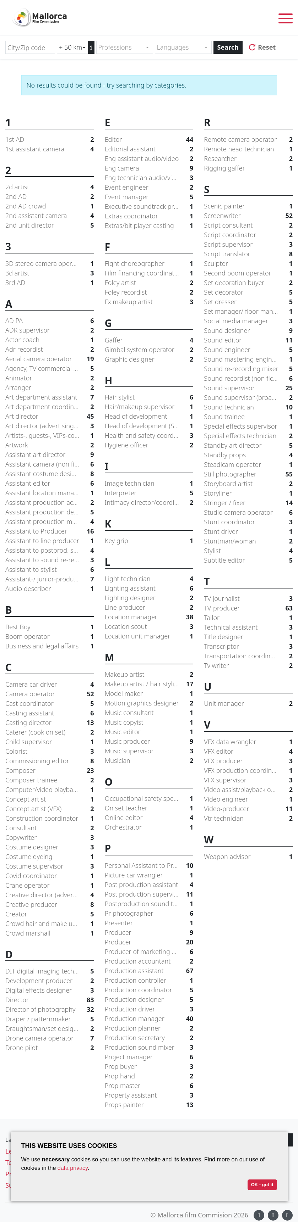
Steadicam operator (248, 464)
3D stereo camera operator (49, 263)
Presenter (149, 923)
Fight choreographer (149, 263)
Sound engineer (248, 350)
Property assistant (149, 1095)
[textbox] (121, 47)
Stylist (248, 551)
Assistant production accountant (49, 502)
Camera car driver (49, 684)
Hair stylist (149, 397)
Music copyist (149, 722)
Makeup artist (149, 674)
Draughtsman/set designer (49, 1028)
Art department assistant (49, 397)
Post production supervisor (149, 894)
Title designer (248, 637)
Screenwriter (248, 216)
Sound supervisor (248, 388)
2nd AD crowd (49, 206)
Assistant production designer (49, 512)
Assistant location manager (49, 493)
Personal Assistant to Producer (149, 865)
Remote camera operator (248, 139)
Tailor (248, 618)
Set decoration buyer (248, 283)
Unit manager (248, 703)
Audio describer (49, 588)
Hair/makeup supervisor (149, 407)
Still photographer (248, 474)
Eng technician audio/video (149, 178)
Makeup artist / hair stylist (149, 684)
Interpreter (149, 493)
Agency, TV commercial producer (49, 368)
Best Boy (49, 627)
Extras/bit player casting (149, 225)
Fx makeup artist (149, 302)
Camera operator (49, 694)
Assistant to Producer (49, 531)
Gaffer (149, 340)
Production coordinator (149, 990)
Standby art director (248, 445)
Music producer (149, 741)
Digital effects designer (49, 990)
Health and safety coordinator (149, 435)
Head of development (149, 416)
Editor (149, 139)
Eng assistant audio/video (149, 158)
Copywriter (49, 837)
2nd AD (49, 196)
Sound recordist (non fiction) (248, 378)
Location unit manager (149, 636)
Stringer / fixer (248, 503)
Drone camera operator (49, 1038)
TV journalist (248, 598)
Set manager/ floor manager (248, 311)
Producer (149, 932)
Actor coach (49, 340)
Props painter (149, 1105)
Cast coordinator (49, 703)
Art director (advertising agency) (49, 426)
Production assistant (149, 971)
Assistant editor (49, 483)
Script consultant (248, 225)
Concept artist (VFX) (49, 809)
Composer (49, 770)
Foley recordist (149, 292)
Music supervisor (149, 751)
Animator (49, 378)
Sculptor (248, 263)
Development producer (49, 981)
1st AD (49, 139)
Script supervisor (248, 244)
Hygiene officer (149, 445)
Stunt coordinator (248, 522)
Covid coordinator (49, 876)
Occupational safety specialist (149, 798)
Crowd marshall (49, 933)
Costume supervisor (49, 866)
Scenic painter (248, 206)
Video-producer (248, 809)
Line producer (149, 607)
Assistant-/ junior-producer (49, 579)
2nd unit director (49, 225)
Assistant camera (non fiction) (49, 464)
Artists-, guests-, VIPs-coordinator (49, 435)
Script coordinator (248, 235)
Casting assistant (49, 713)
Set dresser (248, 302)
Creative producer (49, 904)
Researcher (248, 158)
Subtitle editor (248, 560)
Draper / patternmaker (49, 1019)
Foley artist (149, 283)
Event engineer (149, 187)
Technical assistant (248, 627)
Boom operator (49, 636)
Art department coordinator (49, 407)
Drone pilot (49, 1048)
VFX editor (248, 751)
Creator (49, 914)
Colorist (49, 751)
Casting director (49, 722)
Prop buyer (149, 1066)
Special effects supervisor (248, 426)
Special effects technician (248, 436)
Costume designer (49, 847)
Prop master (149, 1085)
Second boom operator (248, 273)
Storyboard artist (248, 484)
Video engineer (248, 799)
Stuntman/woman (248, 541)
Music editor (149, 732)
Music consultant (149, 713)
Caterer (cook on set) (49, 732)
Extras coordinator (149, 216)
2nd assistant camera (49, 216)
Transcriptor (248, 646)
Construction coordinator (49, 818)
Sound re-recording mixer (248, 369)
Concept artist (49, 799)
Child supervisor (49, 742)
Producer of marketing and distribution (149, 951)
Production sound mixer (149, 1047)
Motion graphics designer (149, 703)
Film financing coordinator (149, 273)
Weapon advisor (248, 856)
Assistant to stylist (49, 569)
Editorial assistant (149, 149)
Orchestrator (149, 827)
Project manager (149, 1057)
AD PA (49, 320)
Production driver (149, 1009)
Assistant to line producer (49, 541)
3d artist (49, 273)
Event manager (149, 197)
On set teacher (149, 808)
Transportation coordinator (248, 656)
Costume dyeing (49, 856)
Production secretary (149, 1038)
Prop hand (149, 1076)
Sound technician (248, 407)
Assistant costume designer (49, 474)
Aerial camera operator (49, 359)
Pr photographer (149, 913)
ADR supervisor (49, 330)
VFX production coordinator (248, 770)
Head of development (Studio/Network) (149, 426)
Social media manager (248, 321)
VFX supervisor (248, 780)
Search (228, 47)
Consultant (49, 828)
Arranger (49, 387)
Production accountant (149, 961)
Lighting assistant (149, 588)
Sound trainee (248, 417)
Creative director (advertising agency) (49, 895)
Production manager (149, 1018)
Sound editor (248, 340)
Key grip (149, 541)
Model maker (149, 693)
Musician (149, 760)
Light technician (149, 579)
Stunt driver (248, 531)
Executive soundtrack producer (149, 206)
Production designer (149, 999)
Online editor (149, 817)
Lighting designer (149, 598)
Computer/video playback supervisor (49, 789)
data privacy (73, 1168)
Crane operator (49, 885)
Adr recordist (49, 349)
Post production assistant (149, 884)
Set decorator (248, 292)
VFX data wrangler (248, 742)
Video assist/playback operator (248, 789)
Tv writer (248, 665)
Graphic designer (149, 359)
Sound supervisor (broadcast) (248, 397)
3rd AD (49, 283)
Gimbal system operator (149, 350)
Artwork (49, 445)
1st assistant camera (49, 149)
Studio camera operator (248, 512)
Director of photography (49, 1009)
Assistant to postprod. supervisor (49, 550)
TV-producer (248, 608)
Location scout (149, 626)
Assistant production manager (49, 521)
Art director (49, 416)
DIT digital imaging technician (49, 971)
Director (49, 1000)
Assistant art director (49, 454)
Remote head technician (248, 149)
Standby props (248, 455)
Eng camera (149, 168)
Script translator (248, 254)
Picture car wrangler (149, 875)
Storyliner (248, 493)
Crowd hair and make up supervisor (49, 923)
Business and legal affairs (49, 646)
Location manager (149, 617)
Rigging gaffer (248, 168)
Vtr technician (248, 818)
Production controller (149, 980)
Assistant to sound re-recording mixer (49, 560)
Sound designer (248, 330)
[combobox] (124, 47)
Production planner (149, 1028)
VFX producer (248, 761)
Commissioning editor (49, 761)
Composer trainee (49, 780)
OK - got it (262, 1184)
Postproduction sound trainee (149, 904)
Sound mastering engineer (248, 359)
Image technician (149, 483)
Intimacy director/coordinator (149, 502)
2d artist (49, 187)
